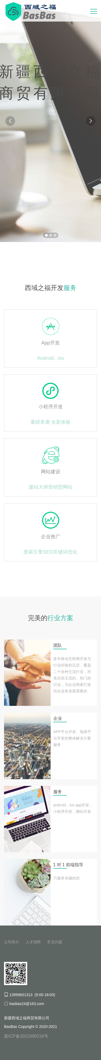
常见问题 (54, 942)
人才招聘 (33, 942)
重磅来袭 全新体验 (50, 422)
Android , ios (50, 358)
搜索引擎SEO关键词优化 (50, 552)
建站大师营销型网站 (50, 487)
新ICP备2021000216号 (26, 1036)
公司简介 (11, 942)
